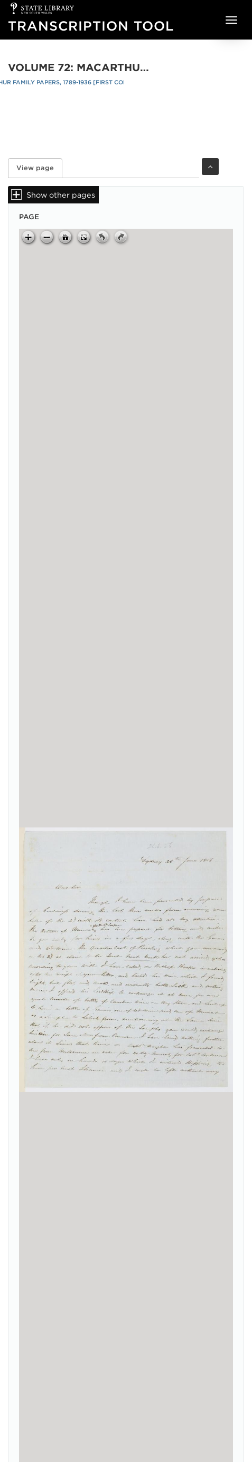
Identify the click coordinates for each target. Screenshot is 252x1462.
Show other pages (60, 194)
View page (39, 168)
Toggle (210, 166)
